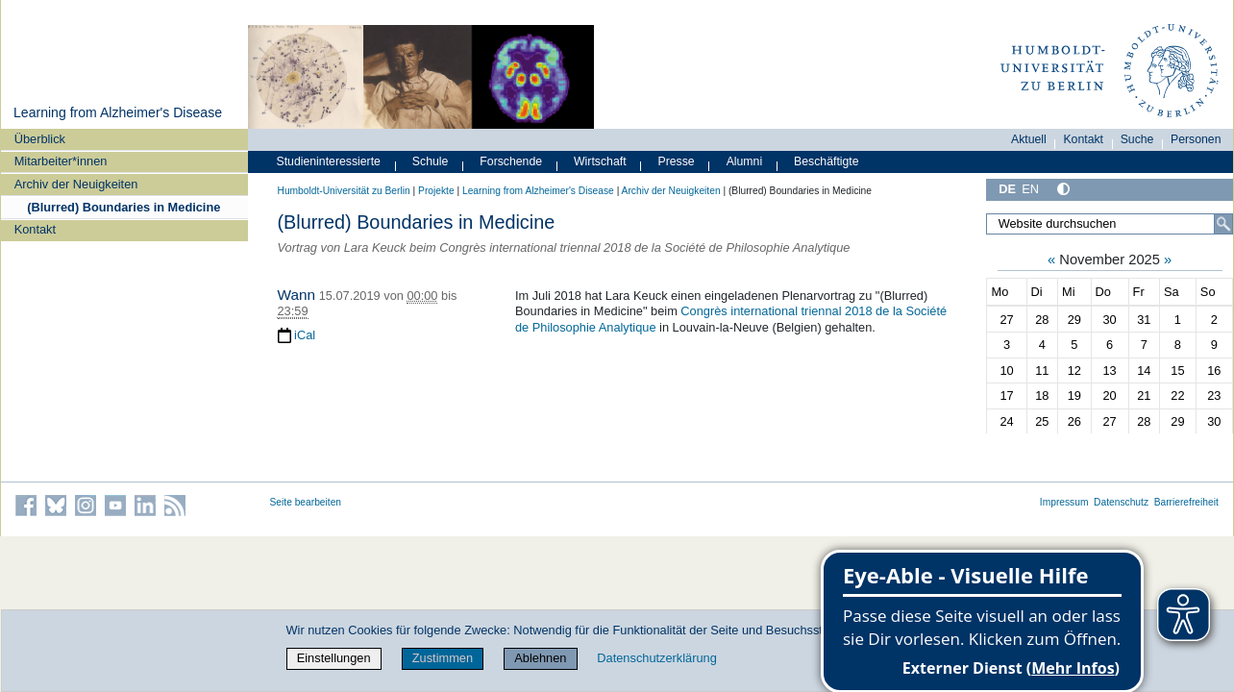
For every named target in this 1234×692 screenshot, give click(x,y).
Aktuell (1029, 139)
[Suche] (1223, 224)
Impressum (1064, 502)
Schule (430, 161)
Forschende (511, 161)
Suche (1137, 139)
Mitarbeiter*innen (61, 161)
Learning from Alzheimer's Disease (117, 112)
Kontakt (35, 229)
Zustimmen (442, 658)
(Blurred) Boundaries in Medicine (123, 207)
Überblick (39, 139)
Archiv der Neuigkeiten (76, 184)
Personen (1196, 139)
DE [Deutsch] (1007, 189)
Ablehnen (540, 658)
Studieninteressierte (329, 161)
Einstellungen (334, 658)
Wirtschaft (600, 161)
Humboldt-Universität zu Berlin (344, 190)
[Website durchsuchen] (1109, 224)
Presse (676, 161)
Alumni (745, 161)
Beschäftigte (826, 161)
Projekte (436, 190)
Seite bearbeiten (306, 502)
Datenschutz (1121, 502)
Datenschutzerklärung (656, 658)
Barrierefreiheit (1186, 502)
